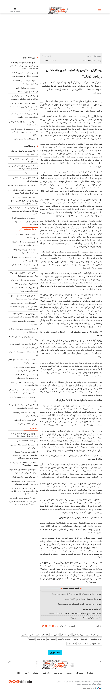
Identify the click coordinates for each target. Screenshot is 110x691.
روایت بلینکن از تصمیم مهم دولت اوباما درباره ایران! (25, 414)
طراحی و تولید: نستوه (92, 688)
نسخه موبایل (55, 652)
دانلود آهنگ (84, 639)
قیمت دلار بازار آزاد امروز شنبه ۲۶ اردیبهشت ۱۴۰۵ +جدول (25, 251)
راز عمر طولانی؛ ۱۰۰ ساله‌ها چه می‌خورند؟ (84, 617)
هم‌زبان (69, 673)
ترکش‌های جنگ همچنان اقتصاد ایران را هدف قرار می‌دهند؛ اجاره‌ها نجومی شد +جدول (23, 210)
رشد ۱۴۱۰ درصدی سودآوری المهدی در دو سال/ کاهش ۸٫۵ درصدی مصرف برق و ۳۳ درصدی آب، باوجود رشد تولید (23, 501)
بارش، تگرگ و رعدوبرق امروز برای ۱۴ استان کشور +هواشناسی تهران (24, 274)
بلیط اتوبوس (71, 643)
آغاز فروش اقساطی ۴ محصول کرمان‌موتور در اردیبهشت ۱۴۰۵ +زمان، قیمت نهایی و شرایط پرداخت (25, 455)
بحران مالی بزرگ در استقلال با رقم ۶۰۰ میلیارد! (23, 399)
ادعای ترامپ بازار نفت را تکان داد (24, 138)
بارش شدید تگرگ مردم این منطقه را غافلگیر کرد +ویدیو (23, 384)
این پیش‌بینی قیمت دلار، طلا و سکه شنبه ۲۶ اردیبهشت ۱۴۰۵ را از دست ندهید (23, 315)
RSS (18, 673)
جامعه (89, 56)
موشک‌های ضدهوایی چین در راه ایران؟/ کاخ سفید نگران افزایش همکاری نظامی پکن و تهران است (24, 200)
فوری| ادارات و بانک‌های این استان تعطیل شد (24, 266)
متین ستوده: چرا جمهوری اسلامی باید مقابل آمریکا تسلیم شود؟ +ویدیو (23, 191)
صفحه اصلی (97, 56)
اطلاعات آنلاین (58, 10)
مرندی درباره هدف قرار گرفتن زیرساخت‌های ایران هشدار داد (26, 90)
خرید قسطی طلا (96, 639)
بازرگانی (31, 428)
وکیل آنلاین (45, 634)
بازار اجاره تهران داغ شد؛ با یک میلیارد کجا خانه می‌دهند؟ (78, 604)
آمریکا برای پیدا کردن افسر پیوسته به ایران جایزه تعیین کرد (24, 82)
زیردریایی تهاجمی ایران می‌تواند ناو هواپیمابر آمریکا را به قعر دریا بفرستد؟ (24, 74)
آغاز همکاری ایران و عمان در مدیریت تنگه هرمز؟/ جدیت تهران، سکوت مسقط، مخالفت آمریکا (24, 106)
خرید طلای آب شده (64, 639)
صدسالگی (79, 673)
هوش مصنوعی (34, 634)
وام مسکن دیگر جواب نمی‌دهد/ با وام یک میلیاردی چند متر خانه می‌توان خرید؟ (23, 391)
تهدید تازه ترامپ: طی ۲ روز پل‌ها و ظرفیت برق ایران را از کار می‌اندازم (24, 282)
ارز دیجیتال (31, 639)
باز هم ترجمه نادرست (90, 609)
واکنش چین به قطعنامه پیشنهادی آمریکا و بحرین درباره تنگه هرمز (24, 115)
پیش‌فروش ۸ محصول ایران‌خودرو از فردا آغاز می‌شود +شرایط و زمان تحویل (24, 97)
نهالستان (75, 639)
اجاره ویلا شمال (66, 634)
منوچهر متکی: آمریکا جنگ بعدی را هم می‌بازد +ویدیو (23, 160)
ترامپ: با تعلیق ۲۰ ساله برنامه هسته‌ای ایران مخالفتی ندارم (26, 369)
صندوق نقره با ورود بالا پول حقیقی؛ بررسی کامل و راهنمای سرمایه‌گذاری (24, 482)
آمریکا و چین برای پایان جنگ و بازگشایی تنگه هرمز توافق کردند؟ (26, 422)
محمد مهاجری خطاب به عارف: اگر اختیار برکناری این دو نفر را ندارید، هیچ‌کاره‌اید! (24, 221)
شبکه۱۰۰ (90, 673)
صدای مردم (58, 673)
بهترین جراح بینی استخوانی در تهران (89, 643)
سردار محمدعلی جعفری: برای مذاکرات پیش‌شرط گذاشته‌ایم (23, 330)
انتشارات (36, 673)
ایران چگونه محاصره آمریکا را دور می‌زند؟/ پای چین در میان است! (75, 594)
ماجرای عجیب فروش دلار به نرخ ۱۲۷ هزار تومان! (81, 599)
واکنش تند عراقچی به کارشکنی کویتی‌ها (22, 185)
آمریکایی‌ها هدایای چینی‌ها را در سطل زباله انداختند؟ (23, 123)
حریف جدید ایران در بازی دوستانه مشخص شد (24, 323)
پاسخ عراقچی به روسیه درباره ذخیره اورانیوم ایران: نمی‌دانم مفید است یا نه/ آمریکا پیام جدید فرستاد (24, 65)
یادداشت (46, 673)
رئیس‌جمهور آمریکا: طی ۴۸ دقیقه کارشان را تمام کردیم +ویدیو (25, 243)
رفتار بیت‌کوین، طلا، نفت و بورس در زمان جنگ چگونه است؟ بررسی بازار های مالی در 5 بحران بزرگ (24, 491)
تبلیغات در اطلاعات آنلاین (26, 440)
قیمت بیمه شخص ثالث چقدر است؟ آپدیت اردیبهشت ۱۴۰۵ (24, 464)
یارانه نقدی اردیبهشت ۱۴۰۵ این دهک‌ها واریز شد (25, 179)
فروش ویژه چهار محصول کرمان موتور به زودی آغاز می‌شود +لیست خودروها (23, 471)
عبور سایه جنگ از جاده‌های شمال (24, 477)
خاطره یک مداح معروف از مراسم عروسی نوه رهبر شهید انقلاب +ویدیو (73, 613)
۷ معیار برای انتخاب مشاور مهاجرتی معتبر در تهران (24, 446)
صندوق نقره (55, 634)
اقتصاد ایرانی (51, 639)
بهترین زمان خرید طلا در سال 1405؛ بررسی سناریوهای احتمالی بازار (24, 435)
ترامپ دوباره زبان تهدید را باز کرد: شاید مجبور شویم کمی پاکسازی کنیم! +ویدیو (24, 132)
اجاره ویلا (24, 634)
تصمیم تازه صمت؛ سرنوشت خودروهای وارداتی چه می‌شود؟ (23, 361)
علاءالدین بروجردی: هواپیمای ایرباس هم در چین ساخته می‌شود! (23, 167)
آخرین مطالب (29, 229)
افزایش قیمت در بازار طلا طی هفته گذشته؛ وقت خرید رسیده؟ (24, 289)
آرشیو (26, 673)
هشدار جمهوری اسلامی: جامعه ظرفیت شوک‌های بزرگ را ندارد (23, 259)
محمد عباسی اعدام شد (27, 172)
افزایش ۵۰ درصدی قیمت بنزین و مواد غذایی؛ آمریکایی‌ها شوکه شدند (23, 406)
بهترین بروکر (41, 639)
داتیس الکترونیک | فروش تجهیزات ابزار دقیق (87, 634)
